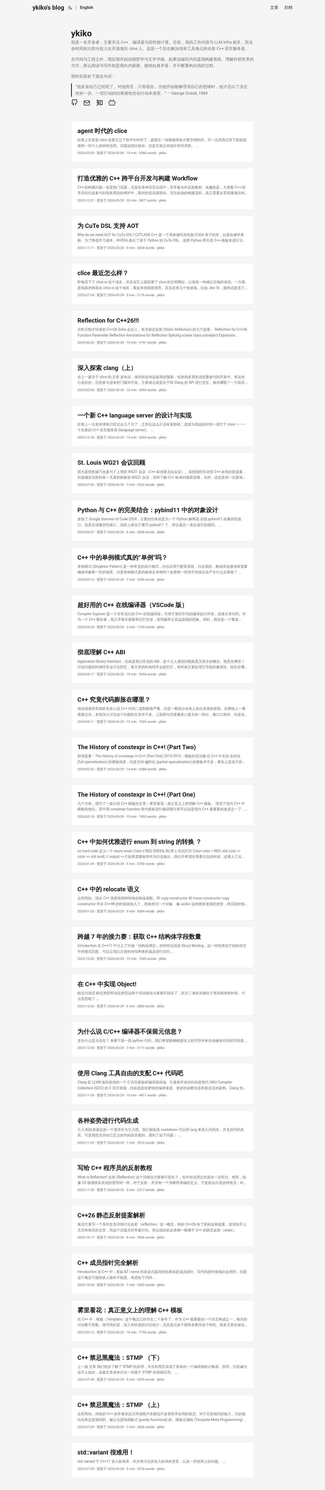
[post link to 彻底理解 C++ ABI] (162, 662)
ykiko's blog (48, 7)
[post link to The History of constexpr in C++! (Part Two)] (162, 757)
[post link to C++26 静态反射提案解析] (162, 1226)
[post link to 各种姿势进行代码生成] (162, 1131)
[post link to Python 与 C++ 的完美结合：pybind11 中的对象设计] (162, 520)
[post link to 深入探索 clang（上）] (162, 378)
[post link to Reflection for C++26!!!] (162, 331)
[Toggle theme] (70, 8)
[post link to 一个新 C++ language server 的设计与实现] (162, 426)
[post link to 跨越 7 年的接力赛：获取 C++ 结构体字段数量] (162, 947)
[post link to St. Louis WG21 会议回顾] (162, 473)
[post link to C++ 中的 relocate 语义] (162, 899)
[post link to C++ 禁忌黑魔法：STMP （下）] (162, 1368)
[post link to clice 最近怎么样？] (162, 283)
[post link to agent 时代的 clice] (162, 141)
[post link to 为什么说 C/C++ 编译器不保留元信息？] (162, 1039)
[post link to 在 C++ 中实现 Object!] (162, 994)
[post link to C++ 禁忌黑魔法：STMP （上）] (162, 1415)
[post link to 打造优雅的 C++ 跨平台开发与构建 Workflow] (162, 189)
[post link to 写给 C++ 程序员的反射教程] (162, 1178)
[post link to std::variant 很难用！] (162, 1460)
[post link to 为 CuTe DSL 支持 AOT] (162, 236)
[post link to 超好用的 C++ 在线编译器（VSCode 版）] (162, 615)
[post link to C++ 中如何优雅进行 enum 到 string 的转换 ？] (162, 852)
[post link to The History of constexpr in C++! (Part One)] (162, 805)
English (86, 7)
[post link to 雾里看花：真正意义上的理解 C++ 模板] (162, 1320)
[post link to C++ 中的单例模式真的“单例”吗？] (162, 568)
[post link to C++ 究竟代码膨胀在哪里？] (162, 710)
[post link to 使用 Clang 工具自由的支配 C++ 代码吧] (162, 1083)
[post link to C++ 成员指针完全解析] (162, 1273)
